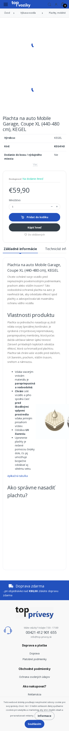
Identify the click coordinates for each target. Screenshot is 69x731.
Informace (44, 716)
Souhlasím (34, 724)
